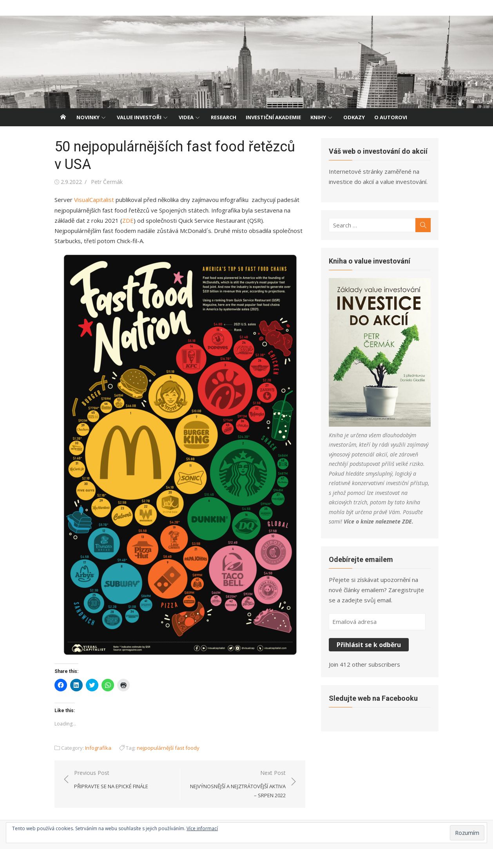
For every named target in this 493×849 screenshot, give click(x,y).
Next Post (237, 784)
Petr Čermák (107, 181)
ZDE (128, 220)
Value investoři (139, 117)
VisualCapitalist (94, 200)
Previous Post (111, 780)
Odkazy (354, 117)
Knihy (318, 117)
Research (223, 117)
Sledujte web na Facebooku (373, 698)
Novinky (88, 117)
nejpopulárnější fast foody (168, 747)
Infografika (98, 747)
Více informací (202, 828)
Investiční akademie (273, 117)
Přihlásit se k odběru (369, 644)
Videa (186, 117)
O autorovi (390, 117)
